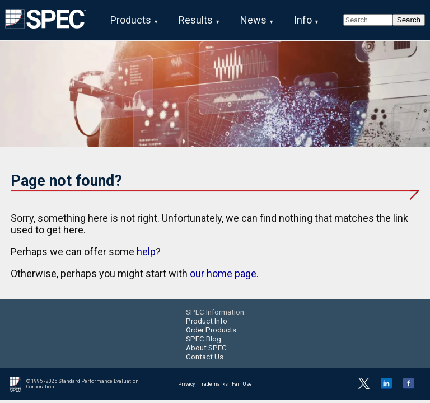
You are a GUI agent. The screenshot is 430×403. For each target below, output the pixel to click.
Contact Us (204, 356)
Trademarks (213, 384)
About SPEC (206, 347)
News (253, 20)
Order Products (211, 329)
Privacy (186, 384)
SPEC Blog (203, 338)
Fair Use (242, 384)
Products (130, 20)
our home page (223, 273)
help (146, 251)
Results (196, 20)
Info (303, 20)
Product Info (206, 320)
